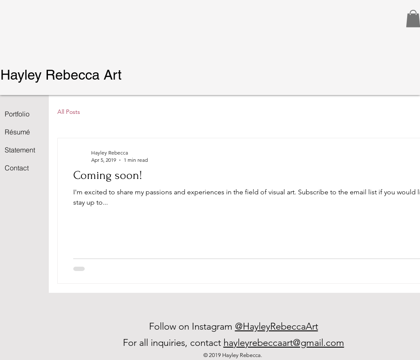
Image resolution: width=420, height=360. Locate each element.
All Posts (68, 112)
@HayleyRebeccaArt (276, 326)
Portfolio (17, 114)
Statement (20, 150)
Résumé (17, 132)
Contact (17, 168)
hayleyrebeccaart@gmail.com (283, 342)
